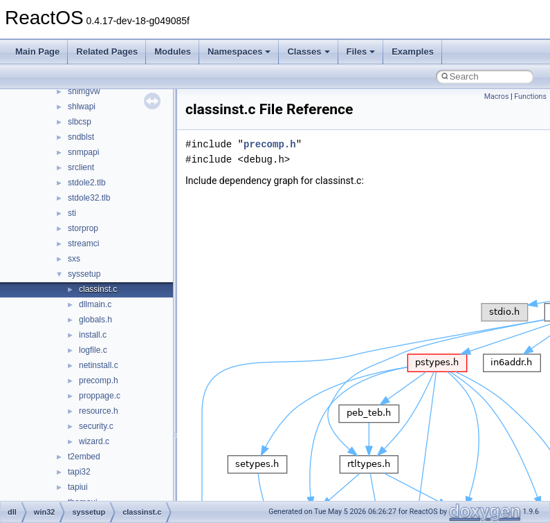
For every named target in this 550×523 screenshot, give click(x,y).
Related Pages (107, 51)
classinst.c (98, 289)
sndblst (81, 137)
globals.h (95, 319)
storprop (83, 228)
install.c (93, 335)
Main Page (37, 51)
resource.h (98, 411)
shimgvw (84, 91)
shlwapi (81, 106)
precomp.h (98, 380)
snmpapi (83, 152)
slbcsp (79, 122)
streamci (83, 243)
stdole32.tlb (89, 198)
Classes (308, 51)
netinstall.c (98, 365)
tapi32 (79, 472)
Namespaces (239, 51)
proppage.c (99, 396)
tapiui (78, 487)
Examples (413, 51)
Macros (496, 96)
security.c (96, 426)
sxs (74, 259)
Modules (172, 51)
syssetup (84, 274)
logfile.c (93, 350)
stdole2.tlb (87, 182)
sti (72, 213)
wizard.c (94, 441)
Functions (530, 96)
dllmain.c (95, 304)
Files (361, 51)
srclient (81, 167)
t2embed (84, 456)
